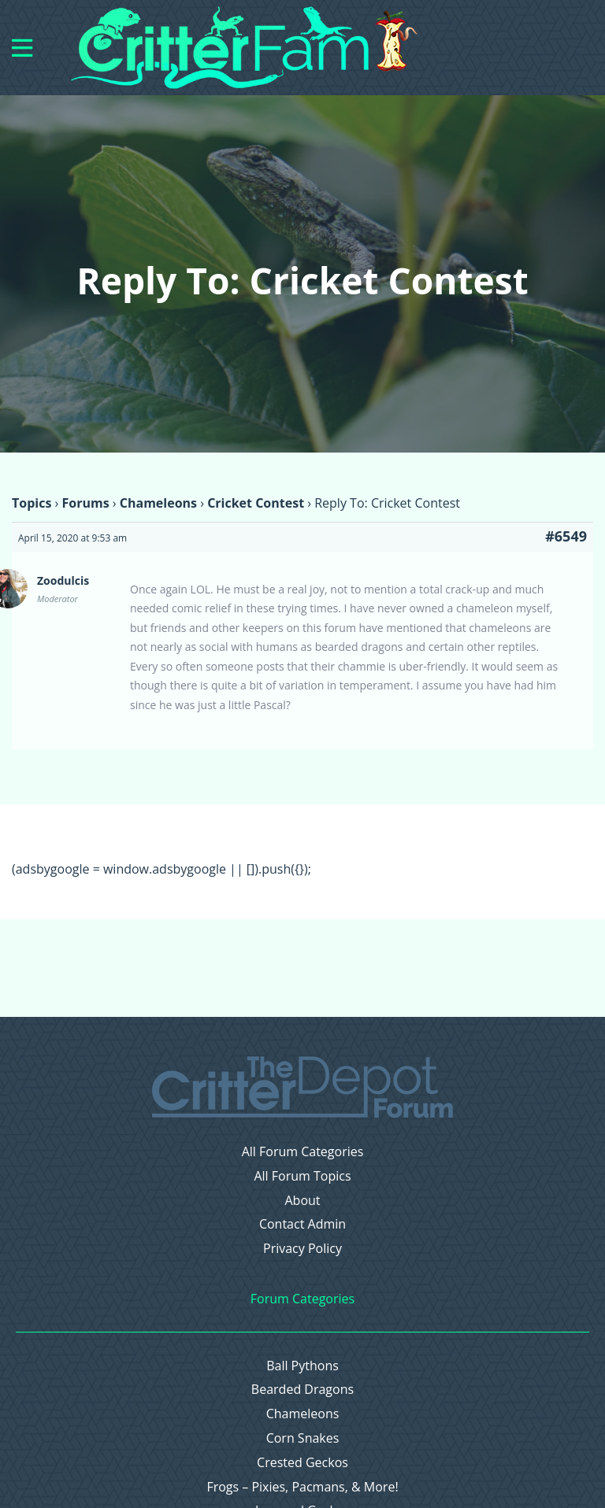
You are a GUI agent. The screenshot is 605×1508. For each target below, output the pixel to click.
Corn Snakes (303, 1438)
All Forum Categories (303, 1152)
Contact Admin (302, 1224)
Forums (85, 503)
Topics (31, 503)
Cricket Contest (255, 503)
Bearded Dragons (302, 1389)
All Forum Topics (302, 1176)
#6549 (566, 536)
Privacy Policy (302, 1248)
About (302, 1200)
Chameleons (158, 503)
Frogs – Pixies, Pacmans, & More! (302, 1487)
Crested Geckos (302, 1462)
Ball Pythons (302, 1366)
